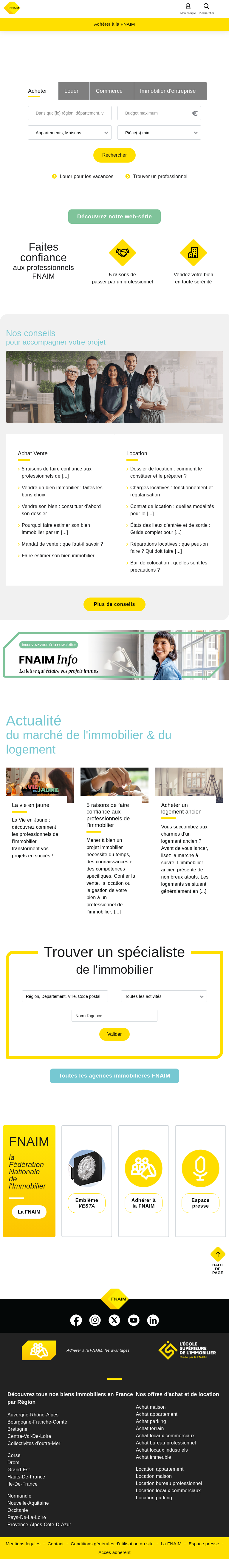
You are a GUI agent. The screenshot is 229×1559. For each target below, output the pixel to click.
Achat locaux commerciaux (165, 1435)
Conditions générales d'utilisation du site (112, 1543)
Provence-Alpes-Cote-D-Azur (39, 1524)
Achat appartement (156, 1414)
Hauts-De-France (26, 1476)
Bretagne (17, 1429)
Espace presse (204, 1543)
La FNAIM (29, 1211)
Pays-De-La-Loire (26, 1517)
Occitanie (17, 1510)
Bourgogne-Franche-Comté (37, 1421)
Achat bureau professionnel (166, 1442)
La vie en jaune (30, 805)
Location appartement (160, 1469)
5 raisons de (122, 278)
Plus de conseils (114, 604)
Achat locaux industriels (162, 1450)
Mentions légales (23, 1543)
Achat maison (151, 1407)
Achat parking (151, 1421)
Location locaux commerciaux (168, 1490)
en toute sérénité (193, 277)
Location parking (154, 1497)
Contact (56, 1543)
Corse (14, 1455)
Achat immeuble (153, 1457)
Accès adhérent (114, 1552)
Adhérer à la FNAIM (114, 24)
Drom (13, 1462)
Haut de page (218, 1269)
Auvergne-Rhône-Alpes (32, 1414)
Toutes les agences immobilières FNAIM (115, 1075)
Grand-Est (18, 1469)
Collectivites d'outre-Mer (33, 1443)
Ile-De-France (22, 1484)
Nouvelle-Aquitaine (28, 1503)
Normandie (19, 1495)
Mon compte (188, 13)
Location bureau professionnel (169, 1483)
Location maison (154, 1476)
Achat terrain (150, 1428)
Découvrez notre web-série (114, 216)
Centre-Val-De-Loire (29, 1436)
